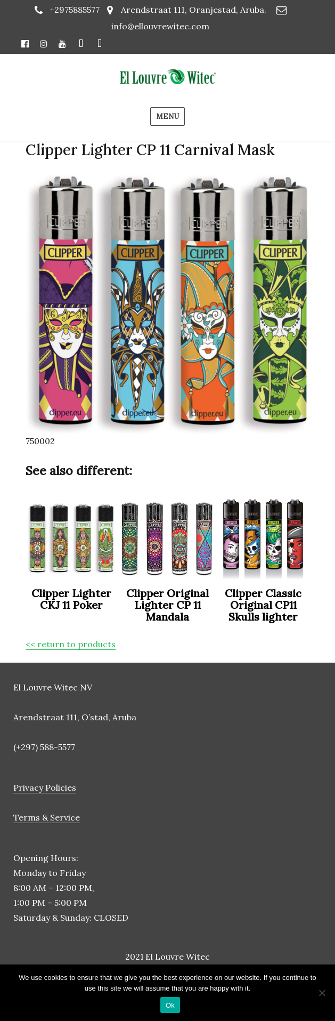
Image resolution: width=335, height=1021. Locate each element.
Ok (170, 1005)
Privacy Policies (44, 787)
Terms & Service (46, 817)
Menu (167, 116)
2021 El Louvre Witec (167, 956)
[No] (321, 992)
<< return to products (71, 644)
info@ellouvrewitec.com (160, 26)
